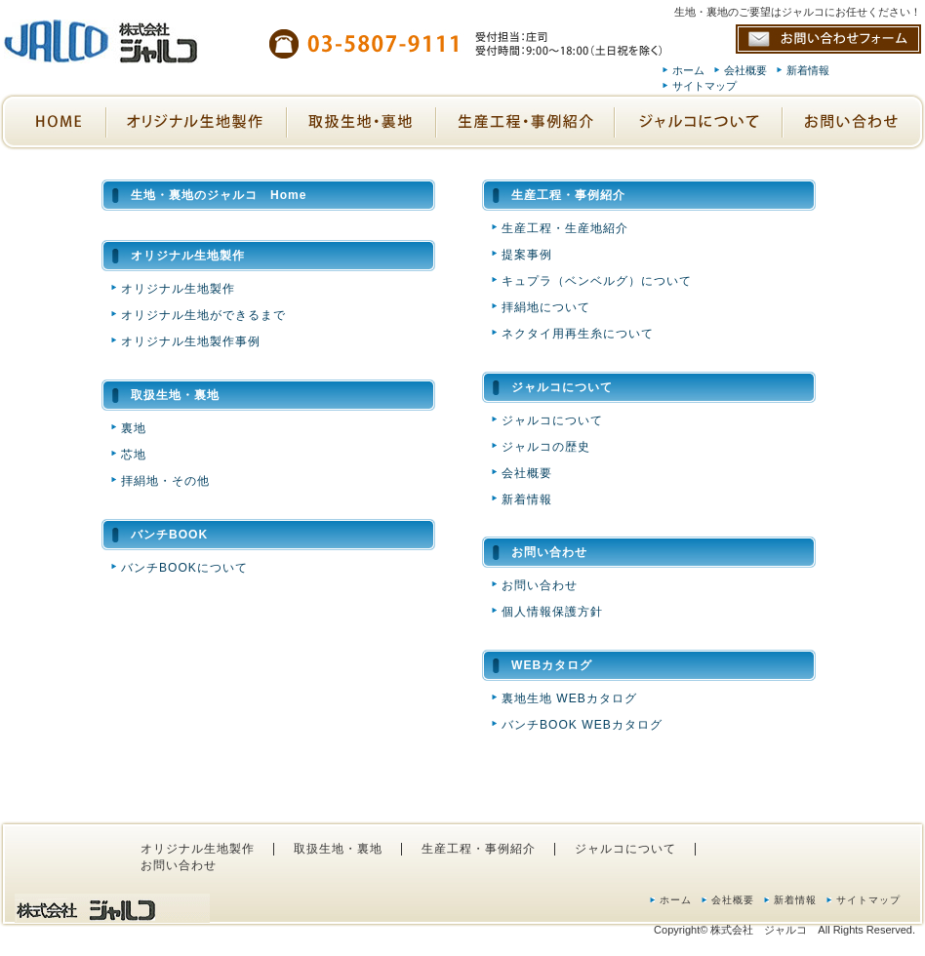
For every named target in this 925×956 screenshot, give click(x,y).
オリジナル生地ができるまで (203, 315)
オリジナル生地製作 (178, 289)
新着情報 (807, 70)
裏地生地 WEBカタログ (569, 698)
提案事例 (527, 254)
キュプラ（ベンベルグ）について (597, 281)
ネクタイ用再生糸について (578, 333)
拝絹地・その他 (165, 481)
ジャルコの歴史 (546, 447)
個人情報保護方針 (552, 611)
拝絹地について (546, 307)
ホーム (688, 70)
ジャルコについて (552, 420)
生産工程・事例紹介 (479, 849)
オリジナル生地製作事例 (191, 341)
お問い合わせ (540, 585)
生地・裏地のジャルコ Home (219, 195)
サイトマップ (704, 86)
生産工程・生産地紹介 (565, 228)
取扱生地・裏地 (338, 849)
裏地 (133, 428)
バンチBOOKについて (184, 568)
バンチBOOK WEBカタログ (582, 725)
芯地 (133, 454)
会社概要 (745, 70)
